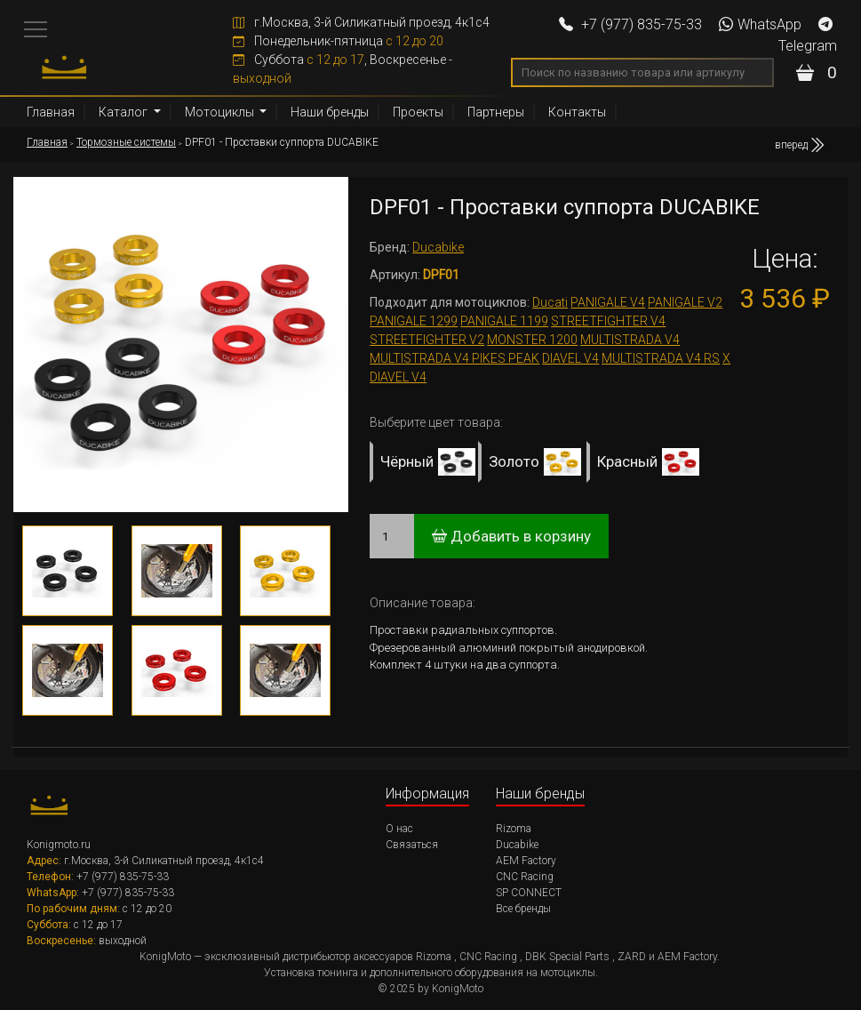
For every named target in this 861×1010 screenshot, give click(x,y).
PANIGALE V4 (607, 302)
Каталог (124, 112)
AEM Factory (526, 860)
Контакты (577, 112)
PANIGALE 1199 (504, 321)
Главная (51, 112)
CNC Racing (525, 876)
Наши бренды (330, 112)
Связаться (412, 844)
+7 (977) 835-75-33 (630, 24)
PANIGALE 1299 (414, 321)
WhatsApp (760, 24)
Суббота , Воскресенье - (342, 68)
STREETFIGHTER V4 (608, 321)
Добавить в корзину (511, 536)
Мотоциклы (221, 112)
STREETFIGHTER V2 (427, 340)
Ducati (550, 302)
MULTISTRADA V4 (630, 340)
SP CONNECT (529, 892)
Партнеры (495, 112)
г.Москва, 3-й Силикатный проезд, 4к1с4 (361, 22)
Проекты (418, 112)
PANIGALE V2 (685, 302)
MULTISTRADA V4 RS (661, 358)
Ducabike (438, 247)
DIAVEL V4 (570, 358)
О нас (399, 828)
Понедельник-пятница (338, 41)
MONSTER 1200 (532, 340)
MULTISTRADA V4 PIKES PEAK (454, 358)
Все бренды (523, 908)
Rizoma (513, 828)
